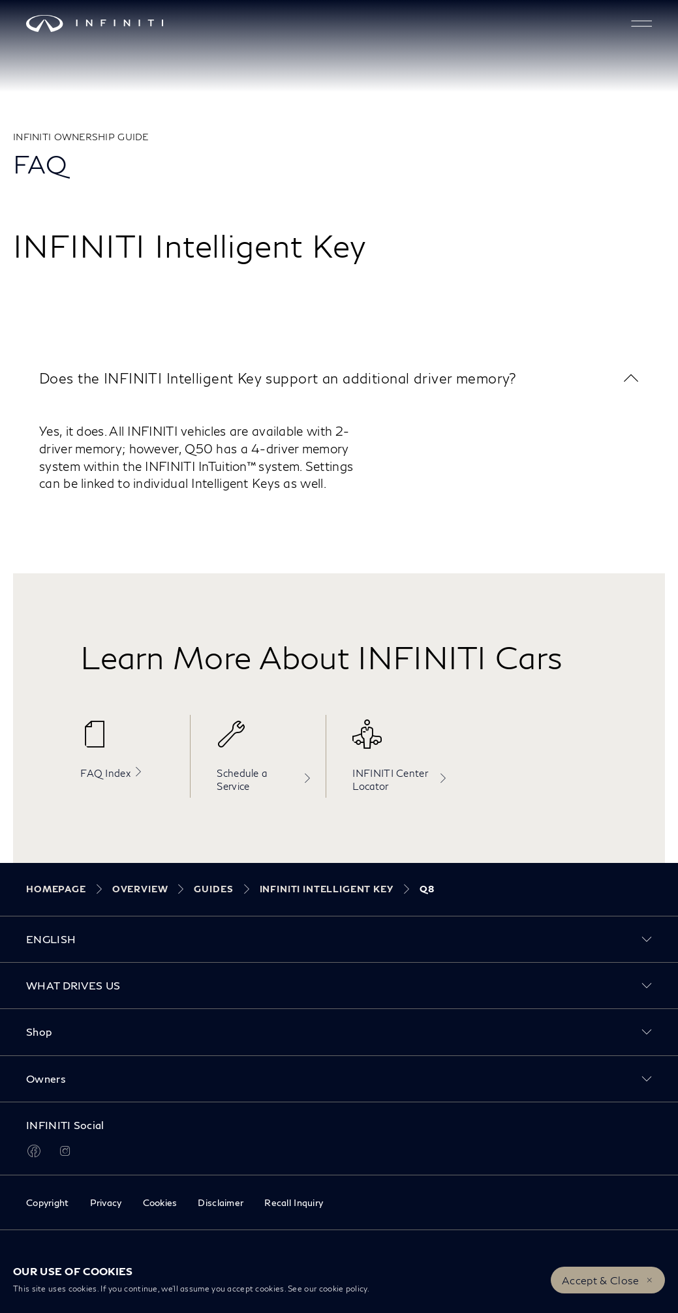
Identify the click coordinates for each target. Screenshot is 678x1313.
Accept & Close (600, 1280)
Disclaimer (220, 1202)
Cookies (160, 1202)
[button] (641, 23)
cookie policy (343, 1288)
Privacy (106, 1202)
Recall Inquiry (293, 1202)
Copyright (47, 1202)
